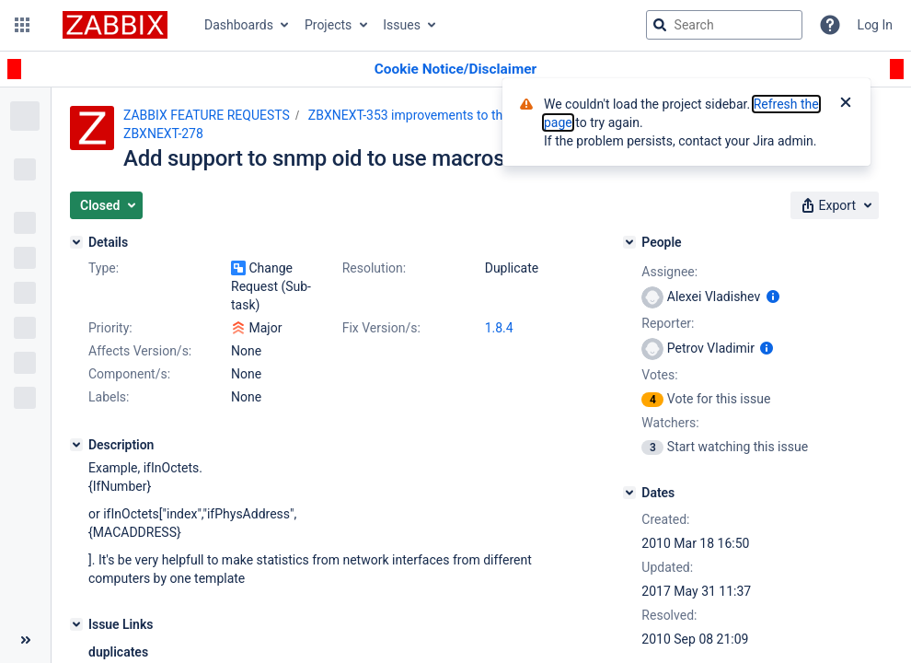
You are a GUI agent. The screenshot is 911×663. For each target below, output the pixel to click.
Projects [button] (328, 24)
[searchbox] (724, 25)
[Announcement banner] (455, 69)
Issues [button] (402, 24)
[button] (22, 24)
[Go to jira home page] (115, 24)
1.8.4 (499, 327)
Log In (875, 24)
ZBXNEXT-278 (163, 133)
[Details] (76, 242)
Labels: (108, 397)
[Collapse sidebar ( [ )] (25, 640)
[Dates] (629, 492)
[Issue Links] (76, 624)
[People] (629, 242)
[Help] (830, 25)
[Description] (76, 444)
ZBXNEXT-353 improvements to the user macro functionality (480, 115)
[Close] (845, 104)
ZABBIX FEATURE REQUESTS (206, 115)
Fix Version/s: (381, 327)
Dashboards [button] (238, 24)
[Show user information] (773, 296)
